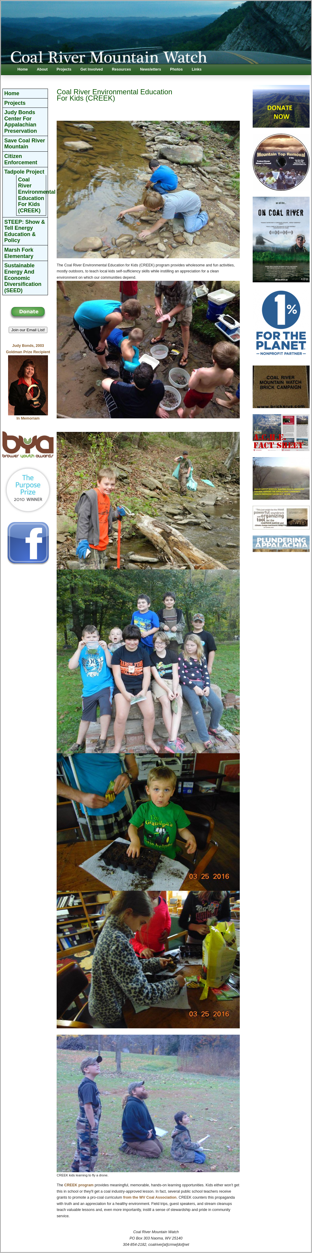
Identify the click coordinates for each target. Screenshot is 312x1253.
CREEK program (79, 1185)
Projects (64, 69)
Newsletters (150, 69)
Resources (121, 69)
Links (197, 69)
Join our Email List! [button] (28, 330)
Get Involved (91, 69)
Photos (176, 69)
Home (22, 69)
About (42, 69)
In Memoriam (28, 418)
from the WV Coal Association (150, 1197)
